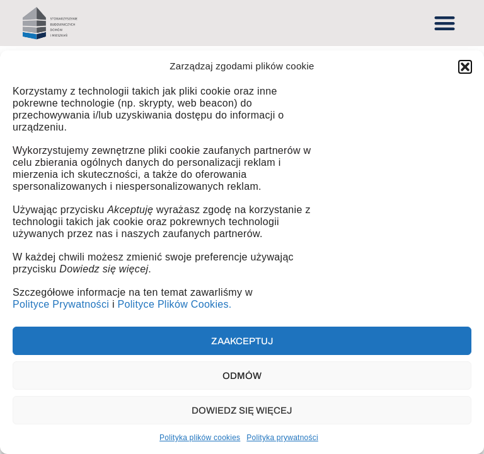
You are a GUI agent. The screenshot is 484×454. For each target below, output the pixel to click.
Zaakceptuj (242, 341)
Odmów (242, 376)
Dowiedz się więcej (242, 410)
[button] (465, 67)
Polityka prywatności (282, 437)
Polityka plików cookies (199, 437)
